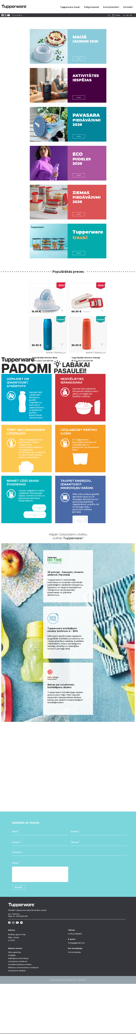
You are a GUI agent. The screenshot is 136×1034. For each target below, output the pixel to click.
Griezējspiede (78, 324)
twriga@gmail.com (76, 993)
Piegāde (12, 1005)
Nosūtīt (18, 938)
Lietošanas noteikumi (17, 1012)
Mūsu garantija (14, 1002)
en (127, 15)
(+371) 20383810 (75, 984)
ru (131, 15)
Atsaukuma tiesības (17, 1021)
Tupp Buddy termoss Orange (85, 383)
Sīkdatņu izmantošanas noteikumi (23, 1018)
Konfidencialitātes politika (19, 1015)
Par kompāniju (74, 1002)
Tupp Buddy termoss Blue (44, 383)
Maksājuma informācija (18, 1008)
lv (124, 15)
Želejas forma (38, 324)
